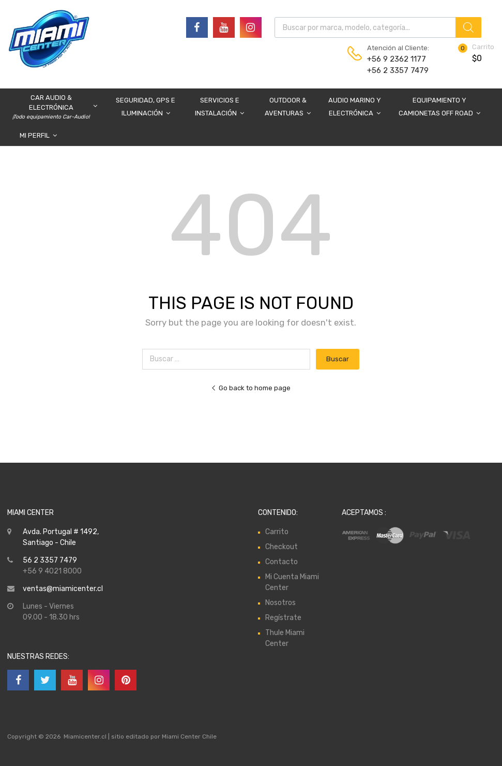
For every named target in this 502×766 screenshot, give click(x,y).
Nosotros (280, 602)
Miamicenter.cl (85, 736)
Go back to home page (251, 388)
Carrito (276, 531)
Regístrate (283, 617)
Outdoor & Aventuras (288, 108)
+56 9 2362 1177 (392, 59)
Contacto (281, 561)
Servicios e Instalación (219, 108)
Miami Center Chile (189, 736)
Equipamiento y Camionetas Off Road (439, 108)
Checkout (281, 546)
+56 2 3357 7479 (392, 70)
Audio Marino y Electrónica (354, 108)
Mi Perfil (38, 135)
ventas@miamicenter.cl (63, 588)
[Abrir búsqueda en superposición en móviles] (378, 27)
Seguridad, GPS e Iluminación (145, 108)
